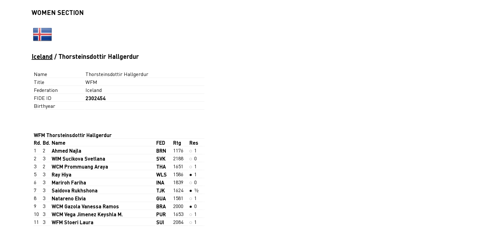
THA (161, 166)
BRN (161, 151)
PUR (161, 214)
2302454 (95, 98)
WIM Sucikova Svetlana (78, 159)
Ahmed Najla (66, 151)
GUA (161, 198)
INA (160, 182)
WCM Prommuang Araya (80, 166)
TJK (160, 190)
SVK (160, 159)
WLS (161, 174)
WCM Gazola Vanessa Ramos (85, 206)
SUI (160, 222)
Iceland (42, 56)
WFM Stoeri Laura (72, 222)
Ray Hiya (61, 174)
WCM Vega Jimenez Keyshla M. (87, 214)
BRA (161, 206)
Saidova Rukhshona (75, 190)
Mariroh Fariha (69, 182)
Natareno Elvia (69, 198)
